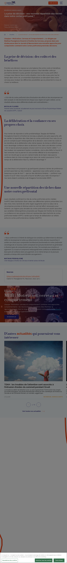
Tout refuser (59, 560)
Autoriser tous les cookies (43, 560)
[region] (33, 557)
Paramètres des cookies (9, 560)
